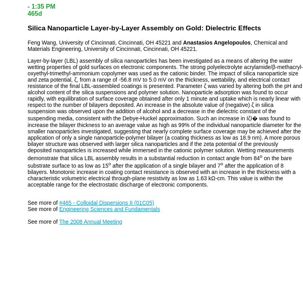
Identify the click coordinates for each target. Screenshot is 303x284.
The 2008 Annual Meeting (90, 222)
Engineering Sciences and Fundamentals (109, 209)
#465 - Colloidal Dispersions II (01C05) (106, 203)
